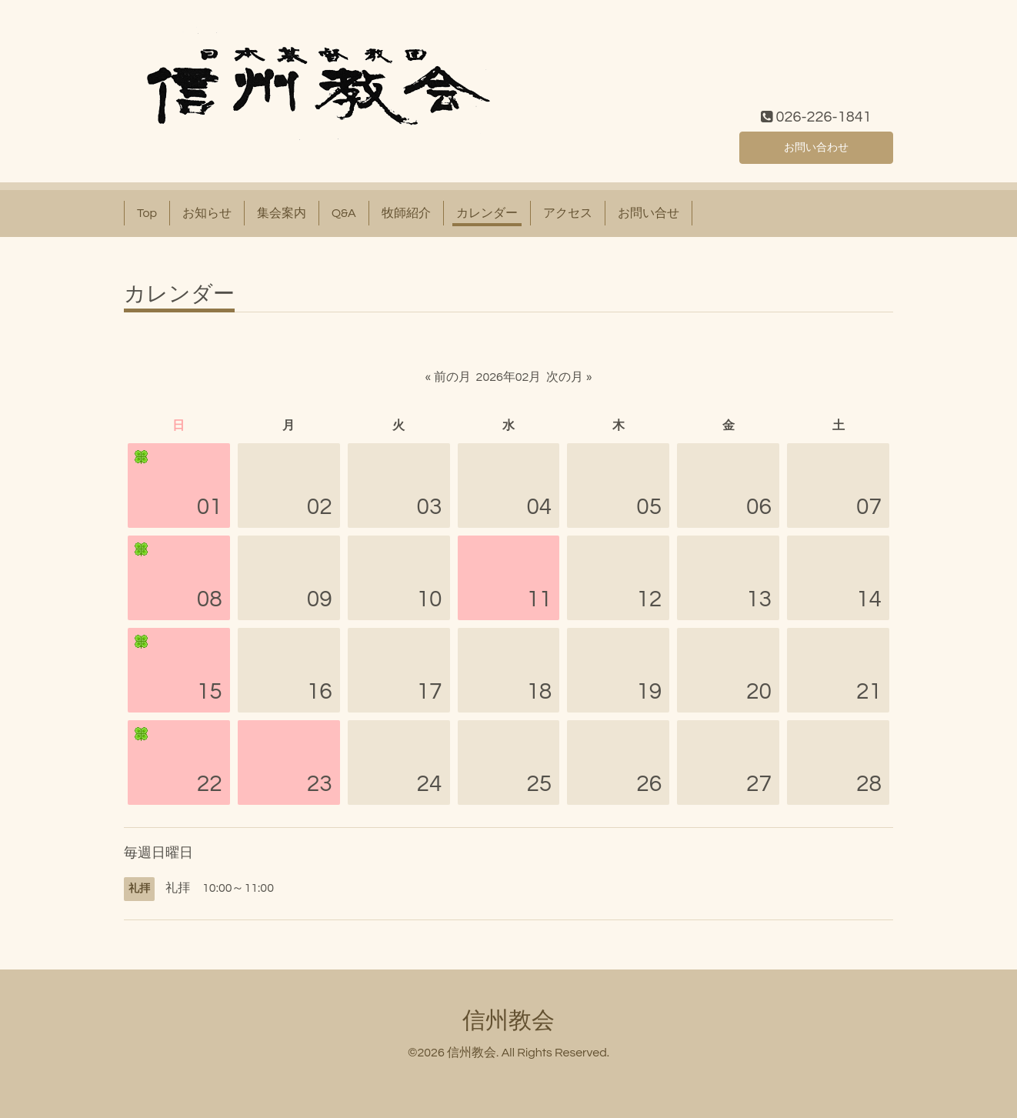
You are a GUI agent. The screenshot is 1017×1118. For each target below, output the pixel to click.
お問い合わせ (816, 145)
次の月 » (569, 377)
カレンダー (487, 213)
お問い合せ (648, 213)
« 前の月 (448, 377)
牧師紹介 (406, 213)
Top (147, 213)
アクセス (567, 213)
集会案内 (281, 213)
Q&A (344, 213)
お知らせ (207, 213)
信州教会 (508, 1021)
